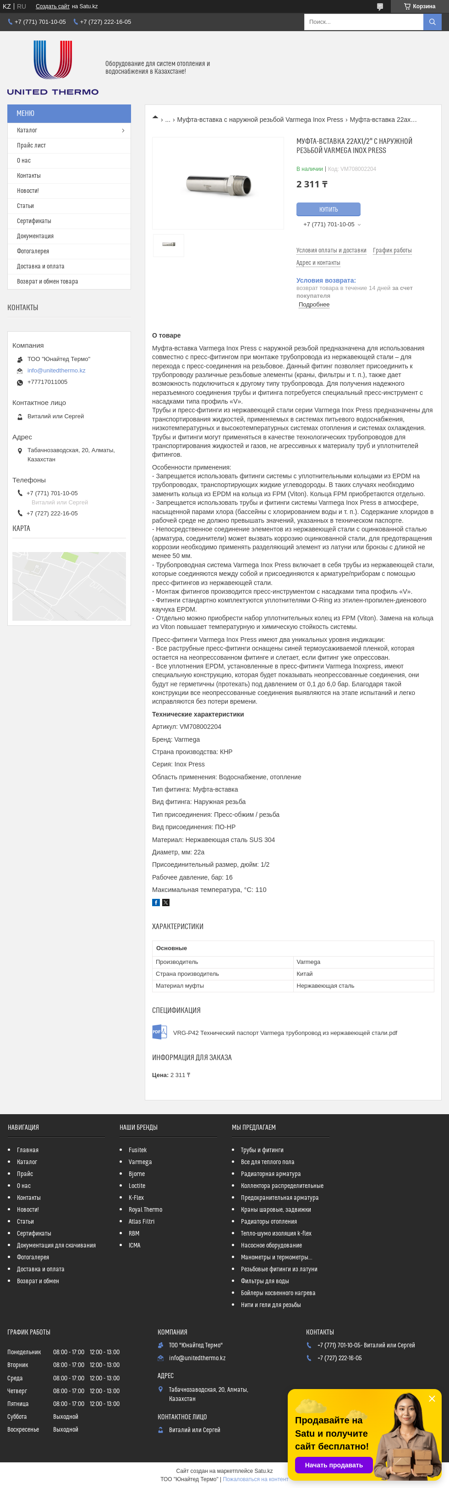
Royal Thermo (145, 1210)
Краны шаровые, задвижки (276, 1210)
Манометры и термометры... (276, 1257)
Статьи (25, 206)
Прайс (25, 1174)
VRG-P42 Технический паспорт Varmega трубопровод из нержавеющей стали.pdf (285, 1032)
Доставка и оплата (41, 266)
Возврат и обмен (38, 1281)
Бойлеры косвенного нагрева (278, 1293)
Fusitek (138, 1150)
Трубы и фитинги (262, 1150)
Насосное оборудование (271, 1245)
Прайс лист (31, 145)
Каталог (27, 130)
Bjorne (137, 1174)
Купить (328, 209)
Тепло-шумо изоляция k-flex (276, 1233)
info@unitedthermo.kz (56, 370)
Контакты (29, 176)
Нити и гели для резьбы (271, 1305)
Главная (27, 1150)
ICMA (134, 1245)
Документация (35, 236)
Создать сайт (53, 6)
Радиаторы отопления (269, 1221)
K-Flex (136, 1198)
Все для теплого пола (268, 1162)
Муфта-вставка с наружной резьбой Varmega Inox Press (260, 119)
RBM (134, 1233)
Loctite (137, 1186)
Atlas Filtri (142, 1221)
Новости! (28, 191)
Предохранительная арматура (280, 1198)
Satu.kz (263, 1471)
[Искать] (432, 22)
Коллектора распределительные (282, 1186)
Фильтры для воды (265, 1281)
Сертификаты (34, 221)
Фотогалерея (33, 251)
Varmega (140, 1162)
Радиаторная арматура (271, 1174)
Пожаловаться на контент (255, 1479)
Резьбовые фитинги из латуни (279, 1269)
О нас (24, 160)
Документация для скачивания (56, 1245)
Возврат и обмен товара (47, 281)
